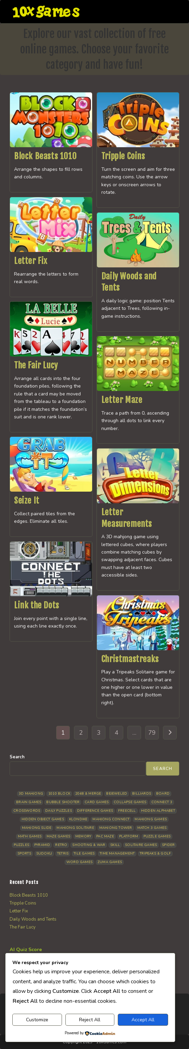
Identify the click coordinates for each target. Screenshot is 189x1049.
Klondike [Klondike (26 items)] (78, 819)
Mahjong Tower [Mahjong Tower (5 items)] (115, 827)
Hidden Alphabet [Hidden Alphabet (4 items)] (158, 810)
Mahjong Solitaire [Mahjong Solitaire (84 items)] (75, 827)
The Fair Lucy (36, 365)
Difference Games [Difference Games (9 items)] (95, 810)
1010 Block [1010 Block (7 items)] (59, 793)
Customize (37, 1019)
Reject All (89, 1019)
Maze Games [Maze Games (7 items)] (58, 836)
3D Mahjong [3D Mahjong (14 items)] (31, 793)
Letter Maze (121, 400)
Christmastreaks (130, 659)
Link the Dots (36, 605)
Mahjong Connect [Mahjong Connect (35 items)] (110, 819)
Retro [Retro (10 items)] (61, 845)
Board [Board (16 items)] (162, 793)
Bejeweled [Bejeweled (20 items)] (116, 793)
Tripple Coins (123, 156)
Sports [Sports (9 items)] (24, 853)
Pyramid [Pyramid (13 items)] (42, 845)
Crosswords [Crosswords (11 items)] (26, 810)
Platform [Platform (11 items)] (128, 836)
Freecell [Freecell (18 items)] (127, 810)
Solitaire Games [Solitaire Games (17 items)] (141, 845)
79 (152, 733)
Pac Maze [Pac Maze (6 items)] (105, 836)
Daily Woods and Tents (33, 919)
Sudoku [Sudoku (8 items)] (44, 853)
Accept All (142, 1019)
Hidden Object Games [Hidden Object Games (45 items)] (43, 819)
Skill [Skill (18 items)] (115, 845)
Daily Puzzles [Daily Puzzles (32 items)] (58, 810)
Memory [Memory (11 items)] (83, 836)
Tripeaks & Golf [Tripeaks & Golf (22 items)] (155, 853)
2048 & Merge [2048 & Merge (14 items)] (88, 793)
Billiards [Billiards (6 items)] (141, 793)
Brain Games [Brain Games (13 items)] (28, 802)
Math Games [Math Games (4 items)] (29, 836)
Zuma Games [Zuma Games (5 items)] (110, 862)
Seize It (26, 500)
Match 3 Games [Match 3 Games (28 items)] (152, 827)
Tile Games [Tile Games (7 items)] (84, 853)
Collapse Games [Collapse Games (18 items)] (130, 802)
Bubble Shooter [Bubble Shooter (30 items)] (62, 802)
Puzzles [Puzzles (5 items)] (21, 845)
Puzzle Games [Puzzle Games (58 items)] (157, 836)
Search (17, 757)
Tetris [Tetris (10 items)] (62, 853)
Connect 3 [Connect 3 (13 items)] (161, 802)
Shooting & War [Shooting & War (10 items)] (88, 845)
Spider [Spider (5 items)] (168, 845)
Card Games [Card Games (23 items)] (97, 802)
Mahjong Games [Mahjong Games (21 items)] (151, 819)
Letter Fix (30, 261)
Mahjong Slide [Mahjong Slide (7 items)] (37, 827)
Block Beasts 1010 (45, 156)
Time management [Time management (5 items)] (117, 853)
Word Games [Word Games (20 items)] (79, 862)
